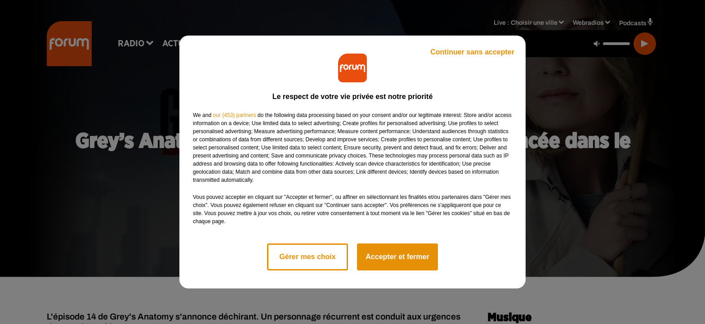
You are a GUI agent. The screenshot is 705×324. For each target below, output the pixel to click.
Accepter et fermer (397, 257)
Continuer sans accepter (472, 52)
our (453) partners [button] (234, 115)
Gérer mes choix (307, 257)
